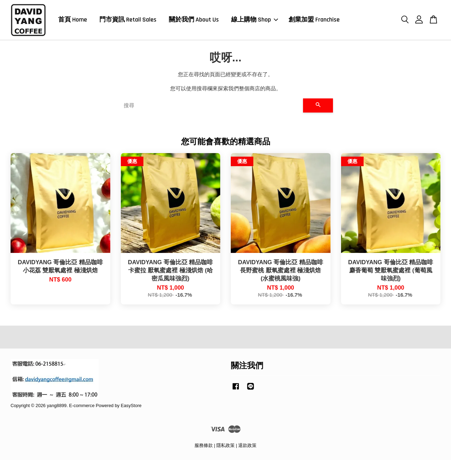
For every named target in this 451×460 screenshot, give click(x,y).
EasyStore (131, 405)
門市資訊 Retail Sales (127, 20)
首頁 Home (72, 20)
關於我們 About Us (194, 20)
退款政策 (247, 445)
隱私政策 (225, 445)
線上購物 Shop (254, 20)
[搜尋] (210, 105)
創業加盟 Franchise (314, 20)
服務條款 (203, 445)
